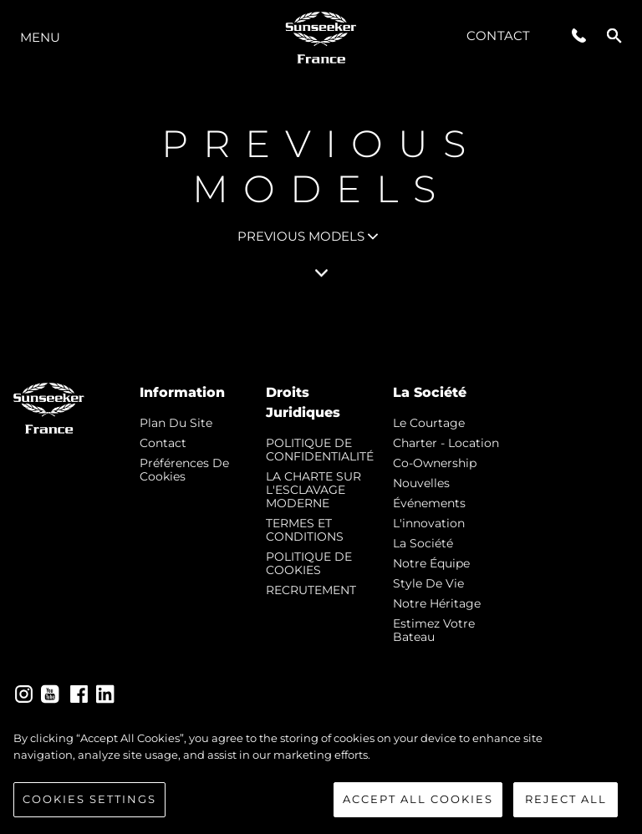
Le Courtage (429, 422)
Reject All (566, 799)
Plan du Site (176, 422)
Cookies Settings (89, 799)
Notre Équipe (431, 563)
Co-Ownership (434, 462)
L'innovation (429, 523)
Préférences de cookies (184, 469)
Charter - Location (446, 442)
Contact (498, 35)
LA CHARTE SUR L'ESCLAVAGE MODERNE (313, 490)
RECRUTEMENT (311, 590)
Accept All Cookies (418, 799)
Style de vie (428, 583)
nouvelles (421, 483)
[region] (321, 774)
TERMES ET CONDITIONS (305, 530)
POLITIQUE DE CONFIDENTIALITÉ (320, 449)
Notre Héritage (437, 603)
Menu (40, 37)
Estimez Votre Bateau (434, 630)
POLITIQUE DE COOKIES (309, 563)
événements (429, 503)
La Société (423, 543)
